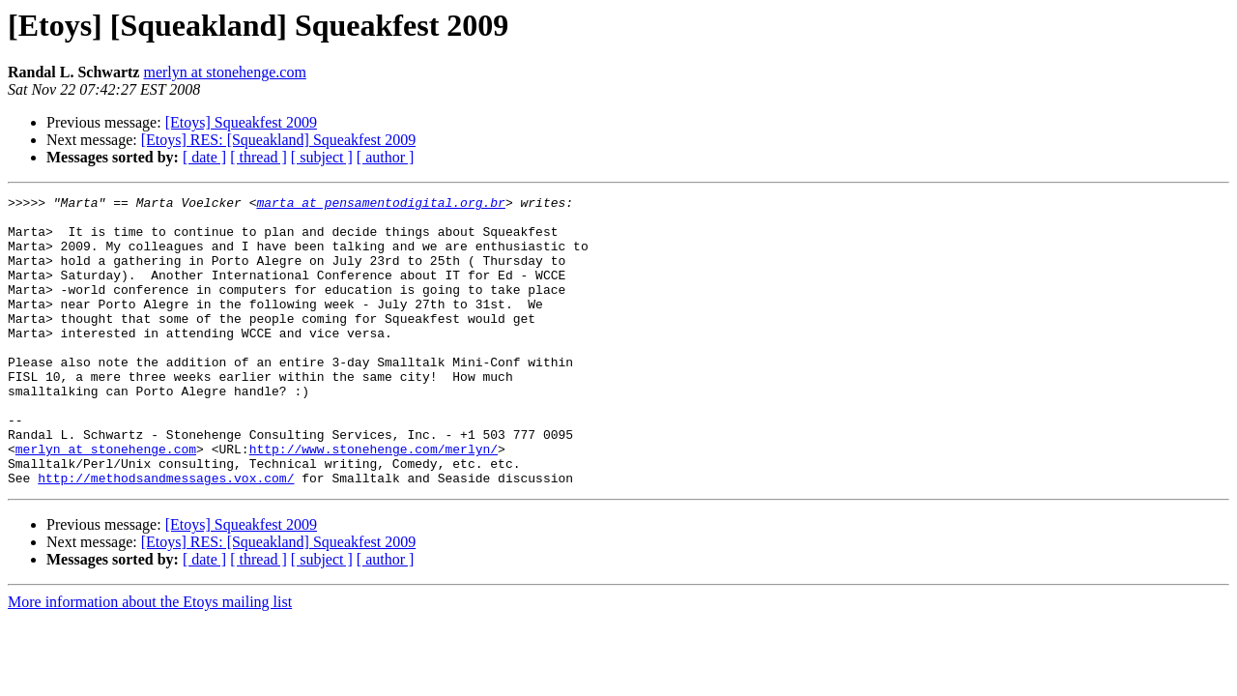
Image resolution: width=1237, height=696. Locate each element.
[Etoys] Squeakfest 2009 (241, 122)
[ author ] (386, 157)
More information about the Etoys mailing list (150, 660)
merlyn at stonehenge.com (224, 72)
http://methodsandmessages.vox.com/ (166, 535)
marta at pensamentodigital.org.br (380, 205)
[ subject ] (322, 157)
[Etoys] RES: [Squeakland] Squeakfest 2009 (278, 139)
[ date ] (204, 157)
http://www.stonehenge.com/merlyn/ (373, 500)
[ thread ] (258, 157)
